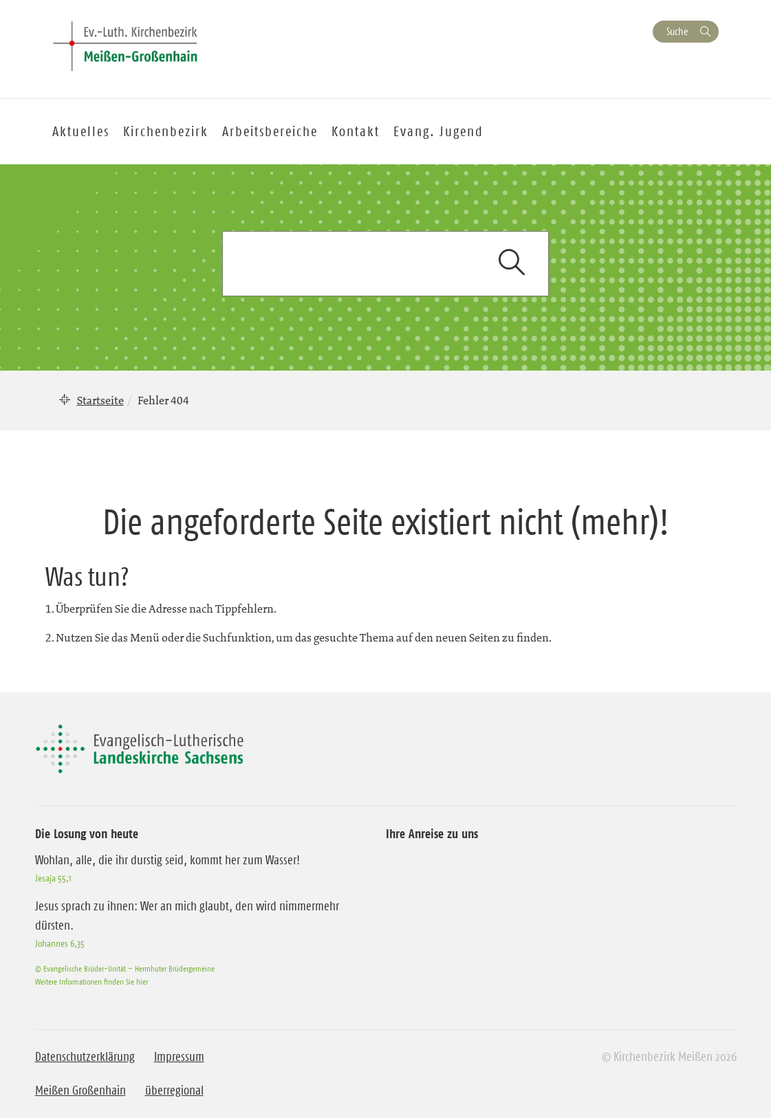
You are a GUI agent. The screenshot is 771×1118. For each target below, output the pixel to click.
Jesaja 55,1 (53, 878)
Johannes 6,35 (60, 943)
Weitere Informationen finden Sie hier (91, 981)
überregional (174, 1090)
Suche (677, 31)
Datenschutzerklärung (85, 1056)
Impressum (179, 1056)
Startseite (100, 400)
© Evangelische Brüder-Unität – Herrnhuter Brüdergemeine (125, 968)
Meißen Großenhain (80, 1090)
